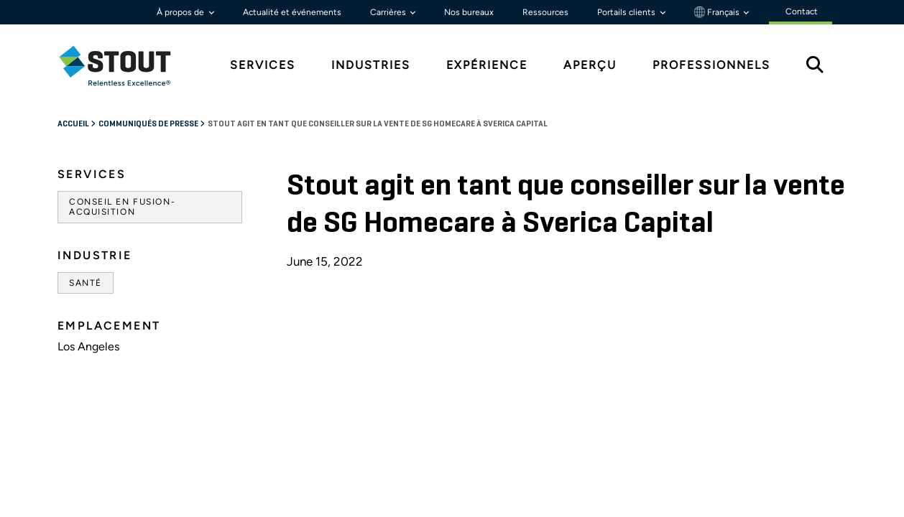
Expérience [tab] (486, 65)
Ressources (545, 12)
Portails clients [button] (627, 12)
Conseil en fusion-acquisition (122, 207)
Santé (85, 283)
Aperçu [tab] (590, 65)
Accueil (74, 124)
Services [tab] (262, 65)
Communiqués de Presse (149, 124)
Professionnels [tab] (711, 65)
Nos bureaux (469, 12)
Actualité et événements (292, 12)
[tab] (125, 66)
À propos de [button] (181, 12)
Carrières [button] (389, 12)
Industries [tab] (370, 65)
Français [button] (718, 12)
